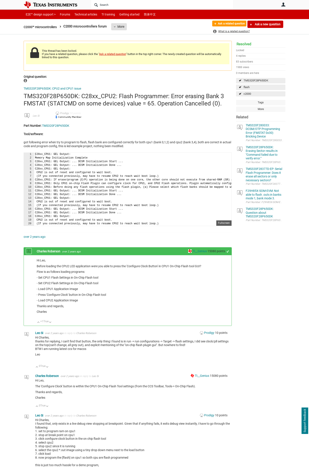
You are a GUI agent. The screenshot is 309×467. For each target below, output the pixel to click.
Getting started (122, 14)
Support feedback (304, 421)
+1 (227, 251)
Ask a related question (229, 24)
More (123, 26)
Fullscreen (224, 222)
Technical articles (81, 14)
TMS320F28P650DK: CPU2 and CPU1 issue (52, 88)
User (283, 4)
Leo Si (36, 115)
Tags (261, 102)
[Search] (162, 4)
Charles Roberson (49, 251)
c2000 (247, 93)
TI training (102, 14)
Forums (61, 14)
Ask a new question (267, 24)
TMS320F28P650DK (256, 80)
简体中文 (140, 14)
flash (247, 87)
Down (50, 322)
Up (38, 322)
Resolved (243, 44)
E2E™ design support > (39, 14)
